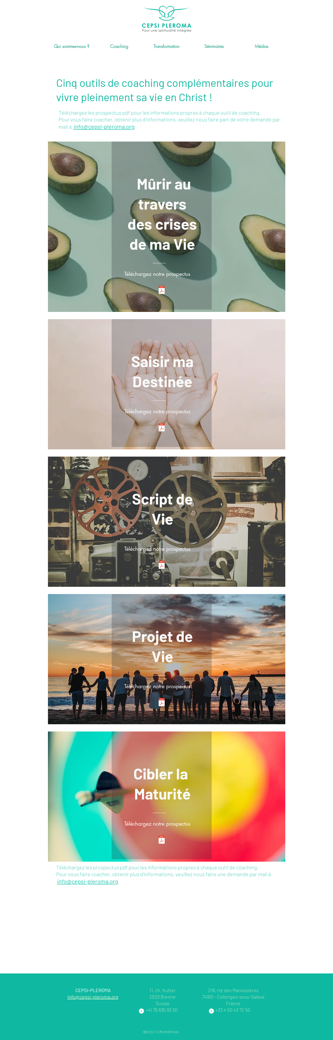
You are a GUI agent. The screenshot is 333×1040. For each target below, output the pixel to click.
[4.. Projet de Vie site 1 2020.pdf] (162, 703)
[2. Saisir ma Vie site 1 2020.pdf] (162, 428)
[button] (71, 46)
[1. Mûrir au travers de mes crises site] (162, 290)
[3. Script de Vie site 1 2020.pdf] (162, 565)
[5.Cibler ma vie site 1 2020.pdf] (162, 840)
